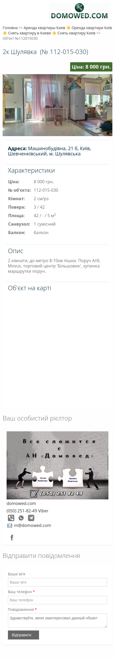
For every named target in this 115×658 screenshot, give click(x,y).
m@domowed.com (29, 525)
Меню (10, 12)
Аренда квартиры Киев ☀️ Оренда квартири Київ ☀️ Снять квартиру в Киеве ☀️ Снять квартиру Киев (57, 30)
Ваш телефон (21, 591)
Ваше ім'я (16, 573)
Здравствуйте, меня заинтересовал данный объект (57, 621)
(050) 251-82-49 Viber (27, 511)
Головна (10, 27)
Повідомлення (22, 609)
